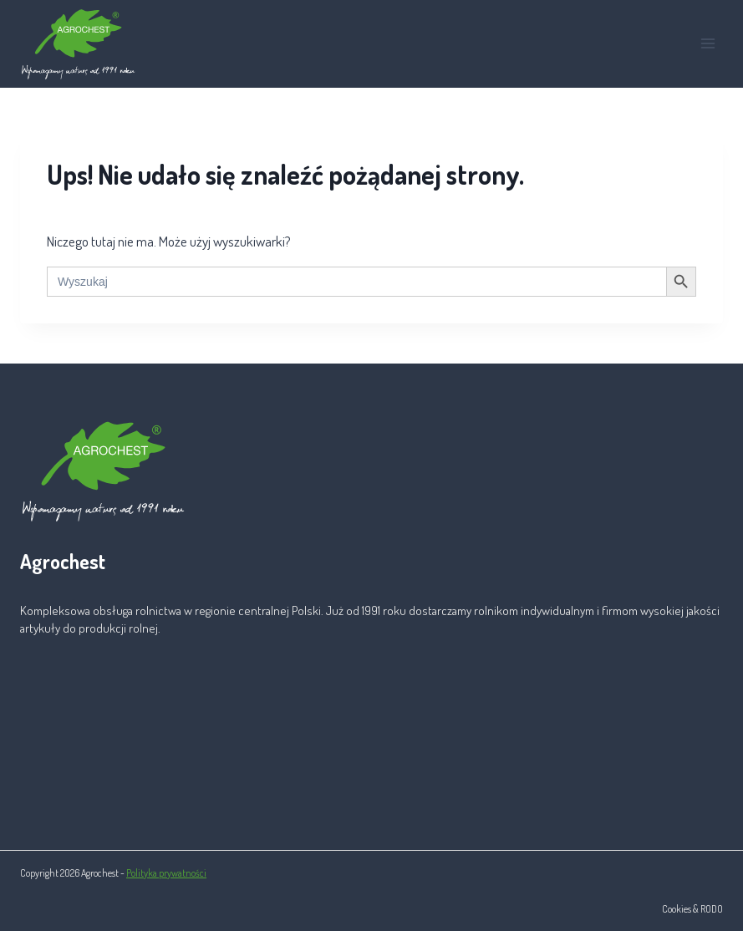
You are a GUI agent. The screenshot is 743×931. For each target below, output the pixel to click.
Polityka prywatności (166, 873)
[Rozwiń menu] (707, 44)
